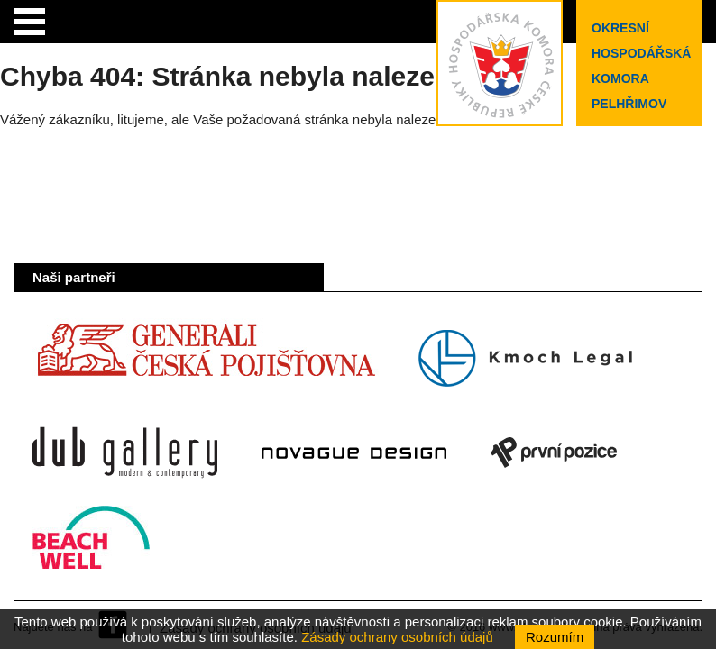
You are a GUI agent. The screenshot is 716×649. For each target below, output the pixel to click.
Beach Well (91, 546)
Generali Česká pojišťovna (205, 358)
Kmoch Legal (525, 358)
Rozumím (554, 636)
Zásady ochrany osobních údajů (397, 636)
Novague (354, 452)
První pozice (554, 452)
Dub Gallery (124, 452)
